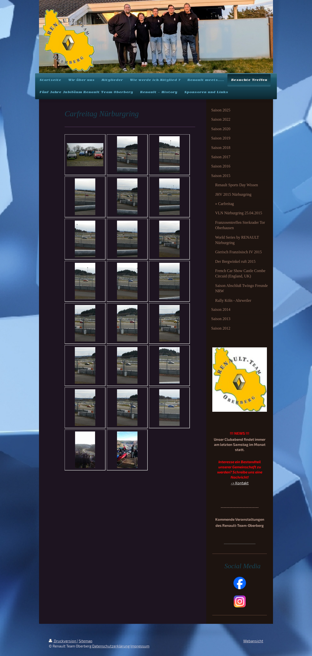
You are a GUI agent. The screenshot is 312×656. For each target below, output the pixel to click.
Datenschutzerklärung (111, 646)
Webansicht (253, 641)
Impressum (139, 646)
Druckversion (63, 641)
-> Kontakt (240, 483)
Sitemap (85, 641)
